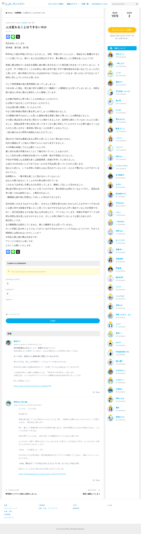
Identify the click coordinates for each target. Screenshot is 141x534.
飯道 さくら (120, 129)
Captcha (9, 299)
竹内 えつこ (120, 54)
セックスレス (9, 517)
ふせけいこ (120, 380)
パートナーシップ (10, 508)
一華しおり (120, 63)
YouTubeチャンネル (99, 4)
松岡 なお (119, 231)
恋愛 (5, 505)
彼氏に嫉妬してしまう (91, 494)
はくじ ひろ (120, 240)
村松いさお (120, 398)
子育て (75, 505)
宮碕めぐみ (120, 417)
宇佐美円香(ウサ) (122, 352)
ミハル (118, 73)
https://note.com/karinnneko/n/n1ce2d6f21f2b (32, 386)
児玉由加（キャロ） (123, 91)
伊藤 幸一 (119, 249)
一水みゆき (120, 222)
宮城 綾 (118, 268)
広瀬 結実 (119, 259)
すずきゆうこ (121, 370)
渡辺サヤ (17, 341)
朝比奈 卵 (119, 277)
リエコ (118, 287)
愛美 (117, 408)
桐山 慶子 (119, 361)
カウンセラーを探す (56, 4)
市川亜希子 (120, 175)
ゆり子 (118, 343)
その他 (109, 505)
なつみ (118, 110)
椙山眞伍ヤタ (121, 194)
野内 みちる (120, 119)
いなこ (118, 212)
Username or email (13, 279)
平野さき (119, 305)
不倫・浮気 (8, 511)
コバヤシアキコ (122, 166)
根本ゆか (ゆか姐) (20, 402)
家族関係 (76, 508)
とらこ (118, 324)
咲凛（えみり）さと (123, 315)
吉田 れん (119, 156)
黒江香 (118, 101)
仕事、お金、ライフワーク (48, 508)
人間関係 (41, 505)
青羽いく (119, 333)
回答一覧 (85, 4)
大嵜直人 (119, 389)
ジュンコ (119, 147)
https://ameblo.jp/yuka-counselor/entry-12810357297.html (42, 474)
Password (10, 289)
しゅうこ (119, 138)
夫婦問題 (24, 23)
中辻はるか (120, 203)
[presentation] (24, 305)
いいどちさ (120, 296)
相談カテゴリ (73, 4)
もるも (118, 184)
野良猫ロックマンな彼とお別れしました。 (22, 494)
